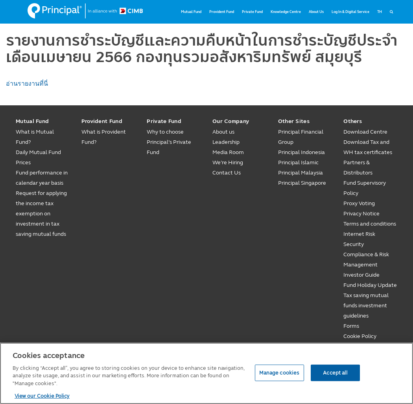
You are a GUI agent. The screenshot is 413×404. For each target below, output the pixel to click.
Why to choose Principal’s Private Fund (169, 142)
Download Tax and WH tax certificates (367, 147)
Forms (351, 326)
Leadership (226, 142)
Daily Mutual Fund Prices (38, 157)
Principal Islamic (298, 162)
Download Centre (365, 132)
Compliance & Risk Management (366, 259)
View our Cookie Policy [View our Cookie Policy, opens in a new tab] (42, 395)
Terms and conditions (369, 223)
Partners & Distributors (357, 167)
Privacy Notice (361, 213)
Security (353, 244)
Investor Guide (361, 275)
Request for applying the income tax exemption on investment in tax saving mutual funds (41, 213)
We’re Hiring (227, 162)
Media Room (228, 152)
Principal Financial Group (300, 137)
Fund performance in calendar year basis (42, 177)
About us (223, 132)
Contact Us (226, 172)
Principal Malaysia (300, 172)
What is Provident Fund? (103, 137)
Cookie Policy (359, 336)
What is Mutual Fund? (35, 137)
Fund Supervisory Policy (364, 188)
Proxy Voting (359, 203)
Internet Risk (359, 234)
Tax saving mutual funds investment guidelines (366, 305)
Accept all (335, 372)
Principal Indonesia (301, 152)
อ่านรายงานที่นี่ (27, 83)
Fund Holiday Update (370, 285)
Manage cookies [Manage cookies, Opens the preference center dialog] (279, 372)
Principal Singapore (302, 183)
